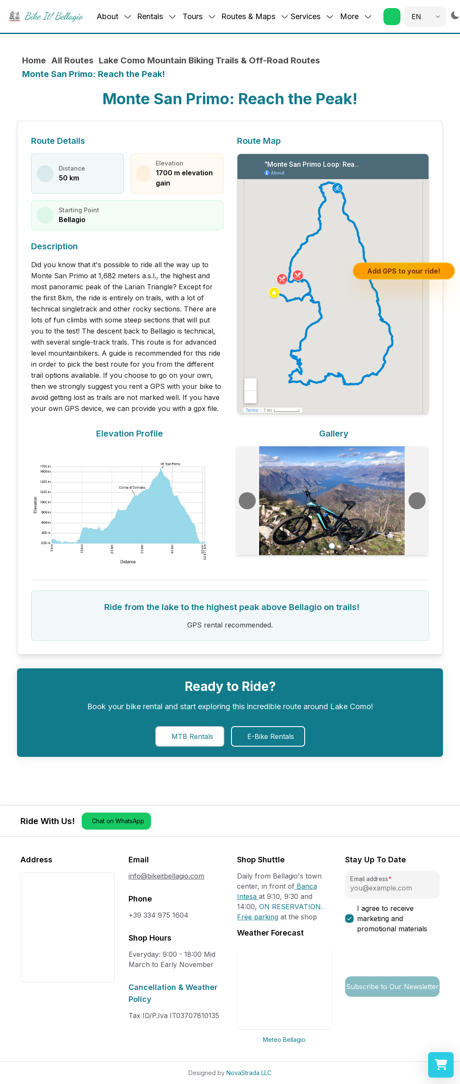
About (114, 16)
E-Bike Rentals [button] (270, 736)
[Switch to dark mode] (455, 15)
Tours (199, 16)
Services (312, 16)
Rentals (157, 16)
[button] (391, 16)
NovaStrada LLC (248, 1072)
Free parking (257, 917)
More (356, 16)
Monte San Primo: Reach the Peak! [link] (93, 74)
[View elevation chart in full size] (128, 505)
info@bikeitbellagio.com (166, 876)
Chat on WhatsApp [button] (118, 820)
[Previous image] (247, 500)
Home (34, 60)
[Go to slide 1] (332, 546)
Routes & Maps (255, 16)
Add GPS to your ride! (403, 271)
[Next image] (417, 500)
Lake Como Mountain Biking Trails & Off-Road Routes (209, 60)
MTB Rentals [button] (192, 736)
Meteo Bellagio (284, 1039)
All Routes (72, 60)
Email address (369, 879)
